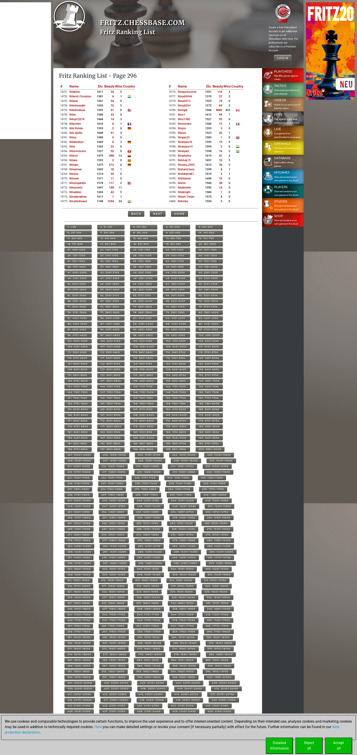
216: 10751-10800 (79, 472)
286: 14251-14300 (79, 552)
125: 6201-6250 (209, 363)
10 (220, 160)
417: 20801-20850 (116, 700)
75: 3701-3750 (208, 306)
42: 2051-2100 (109, 272)
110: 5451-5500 (209, 346)
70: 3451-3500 (208, 301)
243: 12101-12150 (148, 500)
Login (282, 58)
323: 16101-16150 (147, 591)
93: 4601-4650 (143, 329)
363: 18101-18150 (149, 637)
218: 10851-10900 (149, 472)
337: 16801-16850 (114, 609)
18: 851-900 (141, 244)
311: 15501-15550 (78, 580)
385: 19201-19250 (217, 660)
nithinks (183, 201)
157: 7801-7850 (110, 403)
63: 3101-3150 (142, 295)
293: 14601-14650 (149, 557)
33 (112, 114)
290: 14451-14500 (221, 552)
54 (112, 101)
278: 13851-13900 (149, 540)
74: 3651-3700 (175, 306)
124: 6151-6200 (176, 363)
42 (112, 192)
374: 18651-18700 (184, 648)
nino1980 (184, 119)
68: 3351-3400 (143, 301)
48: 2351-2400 (143, 278)
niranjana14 (185, 146)
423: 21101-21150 (148, 705)
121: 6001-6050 (78, 363)
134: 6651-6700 (176, 375)
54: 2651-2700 (175, 284)
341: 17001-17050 (79, 614)
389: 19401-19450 (184, 666)
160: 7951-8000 (209, 403)
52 (112, 151)
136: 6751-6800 (78, 381)
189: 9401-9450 (176, 438)
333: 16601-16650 (147, 603)
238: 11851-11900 (147, 495)
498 (111, 155)
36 (220, 164)
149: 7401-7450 (176, 392)
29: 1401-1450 (175, 255)
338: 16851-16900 (149, 609)
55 (220, 119)
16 (220, 151)
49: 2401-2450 (176, 278)
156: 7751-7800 (78, 403)
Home (179, 213)
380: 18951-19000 (221, 654)
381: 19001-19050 (79, 660)
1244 (110, 201)
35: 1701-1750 (208, 261)
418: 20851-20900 (152, 700)
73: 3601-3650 (142, 306)
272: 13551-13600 (113, 534)
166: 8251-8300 (78, 415)
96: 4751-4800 (77, 335)
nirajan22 (184, 137)
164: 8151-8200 (176, 409)
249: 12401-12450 (184, 506)
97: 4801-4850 (110, 335)
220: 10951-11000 (218, 472)
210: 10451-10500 (221, 460)
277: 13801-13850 (114, 540)
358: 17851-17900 (149, 631)
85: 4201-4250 (208, 318)
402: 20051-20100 (116, 683)
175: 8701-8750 (209, 420)
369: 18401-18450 (185, 643)
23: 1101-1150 (141, 249)
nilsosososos (77, 151)
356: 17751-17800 (79, 631)
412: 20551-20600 (115, 694)
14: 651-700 (173, 238)
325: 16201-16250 (216, 591)
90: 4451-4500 (209, 324)
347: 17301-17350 (113, 620)
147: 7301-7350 (110, 392)
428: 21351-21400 (149, 711)
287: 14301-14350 (114, 552)
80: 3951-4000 (209, 312)
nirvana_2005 (186, 164)
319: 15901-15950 (182, 586)
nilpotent (75, 123)
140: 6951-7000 (209, 381)
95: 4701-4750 (208, 329)
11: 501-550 (75, 238)
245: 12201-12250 (217, 500)
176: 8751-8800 (78, 426)
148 (111, 187)
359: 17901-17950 (184, 631)
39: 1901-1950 (175, 267)
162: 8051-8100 (110, 409)
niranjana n (185, 142)
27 (220, 96)
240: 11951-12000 (215, 495)
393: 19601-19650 (147, 671)
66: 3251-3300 (77, 301)
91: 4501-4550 (77, 329)
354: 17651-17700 (182, 626)
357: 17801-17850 (114, 631)
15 (220, 123)
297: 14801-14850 (115, 563)
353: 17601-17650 (147, 626)
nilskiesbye (76, 142)
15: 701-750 (206, 238)
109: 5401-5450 (176, 346)
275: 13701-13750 (217, 534)
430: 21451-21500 (219, 711)
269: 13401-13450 (183, 529)
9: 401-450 (173, 232)
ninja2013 (184, 101)
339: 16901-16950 (184, 609)
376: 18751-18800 (79, 654)
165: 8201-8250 (209, 409)
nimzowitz (75, 187)
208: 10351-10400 (150, 460)
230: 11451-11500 (214, 483)
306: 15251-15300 (79, 574)
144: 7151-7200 (176, 386)
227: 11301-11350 (112, 483)
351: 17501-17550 (79, 626)
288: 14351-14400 (150, 552)
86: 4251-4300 (77, 324)
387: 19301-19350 (113, 666)
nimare (73, 164)
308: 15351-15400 (149, 574)
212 (111, 164)
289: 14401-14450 (186, 552)
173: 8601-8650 (143, 420)
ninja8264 (184, 105)
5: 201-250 (206, 227)
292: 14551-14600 (113, 557)
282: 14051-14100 (114, 546)
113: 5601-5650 (143, 352)
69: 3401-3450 (175, 301)
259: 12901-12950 (184, 517)
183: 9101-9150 (143, 432)
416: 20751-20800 (80, 700)
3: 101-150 (139, 227)
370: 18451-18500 (220, 643)
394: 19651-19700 (182, 671)
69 (220, 105)
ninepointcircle (187, 91)
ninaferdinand (78, 201)
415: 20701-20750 (222, 694)
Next (157, 213)
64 (220, 114)
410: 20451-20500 (226, 688)
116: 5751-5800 (77, 358)
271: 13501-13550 (79, 534)
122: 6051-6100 (110, 363)
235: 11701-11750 (213, 489)
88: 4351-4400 (143, 324)
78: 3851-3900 (143, 312)
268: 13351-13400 (148, 529)
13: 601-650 (140, 238)
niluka (73, 160)
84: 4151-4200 (175, 318)
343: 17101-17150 (148, 614)
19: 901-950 (173, 244)
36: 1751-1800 (77, 267)
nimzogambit (77, 183)
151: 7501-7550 (77, 398)
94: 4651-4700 (176, 329)
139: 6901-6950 (176, 381)
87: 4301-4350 (110, 324)
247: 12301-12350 (113, 506)
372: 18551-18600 (113, 648)
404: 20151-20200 (188, 683)
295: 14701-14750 (219, 557)
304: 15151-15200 (182, 569)
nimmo (73, 174)
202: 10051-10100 (114, 455)
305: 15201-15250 (217, 569)
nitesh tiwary (186, 196)
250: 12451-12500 (219, 506)
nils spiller (75, 132)
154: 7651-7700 (176, 398)
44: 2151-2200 (175, 272)
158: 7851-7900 (143, 403)
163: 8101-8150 (143, 409)
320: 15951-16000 (217, 586)
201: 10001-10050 (79, 455)
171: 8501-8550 (78, 420)
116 (219, 91)
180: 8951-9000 (209, 426)
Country (129, 86)
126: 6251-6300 (78, 369)
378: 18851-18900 (150, 654)
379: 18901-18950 (185, 654)
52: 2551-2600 (109, 284)
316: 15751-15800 (79, 586)
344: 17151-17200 (182, 614)
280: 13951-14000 (219, 540)
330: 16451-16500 (218, 597)
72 (112, 105)
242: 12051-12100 (113, 500)
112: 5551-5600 (110, 352)
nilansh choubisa (80, 96)
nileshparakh (77, 105)
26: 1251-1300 (77, 255)
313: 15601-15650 (146, 580)
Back (136, 213)
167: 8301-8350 (110, 415)
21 (112, 110)
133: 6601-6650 (143, 375)
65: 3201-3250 (208, 295)
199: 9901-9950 (176, 449)
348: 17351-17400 (149, 620)
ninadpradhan (78, 196)
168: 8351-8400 (143, 415)
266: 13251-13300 (79, 529)
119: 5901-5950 (176, 358)
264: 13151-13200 (181, 523)
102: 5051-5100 (110, 341)
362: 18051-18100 (114, 637)
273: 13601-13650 (147, 534)
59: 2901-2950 (175, 289)
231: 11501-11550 (78, 489)
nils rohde (76, 128)
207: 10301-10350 (114, 460)
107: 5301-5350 (110, 346)
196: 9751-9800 (78, 449)
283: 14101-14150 (149, 546)
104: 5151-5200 (176, 341)
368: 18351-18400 (149, 643)
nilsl (72, 146)
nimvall (74, 178)
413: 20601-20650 (151, 694)
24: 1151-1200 (175, 249)
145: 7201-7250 (209, 386)
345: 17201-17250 (217, 614)
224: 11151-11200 (178, 477)
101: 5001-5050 (78, 341)
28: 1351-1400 (142, 255)
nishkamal (184, 178)
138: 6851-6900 (143, 381)
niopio (182, 128)
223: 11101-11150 (145, 477)
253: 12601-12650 (147, 512)
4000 (219, 110)
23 (112, 146)
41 (112, 132)
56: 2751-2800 (77, 289)
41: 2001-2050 (77, 272)
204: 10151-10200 (184, 455)
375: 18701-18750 (219, 648)
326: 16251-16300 (79, 597)
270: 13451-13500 (218, 529)
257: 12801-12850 (114, 517)
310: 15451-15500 (219, 574)
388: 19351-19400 (149, 666)
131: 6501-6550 (77, 375)
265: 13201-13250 (216, 523)
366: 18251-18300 (79, 643)
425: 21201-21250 (217, 705)
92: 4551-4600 (110, 329)
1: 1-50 (72, 227)
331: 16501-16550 (79, 603)
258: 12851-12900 (149, 517)
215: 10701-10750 (217, 466)
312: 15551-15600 (112, 580)
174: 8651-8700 (176, 420)
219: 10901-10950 (184, 472)
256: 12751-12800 (79, 517)
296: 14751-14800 (79, 563)
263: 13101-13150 (147, 523)
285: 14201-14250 (219, 546)
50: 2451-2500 (208, 278)
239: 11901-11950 (181, 495)
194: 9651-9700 (176, 443)
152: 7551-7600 (110, 398)
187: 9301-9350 (110, 438)
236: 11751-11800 (79, 495)
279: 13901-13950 (184, 540)
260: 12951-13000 (218, 517)
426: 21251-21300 (79, 711)
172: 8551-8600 (110, 420)
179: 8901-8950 (176, 426)
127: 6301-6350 (110, 369)
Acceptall (338, 745)
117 (111, 183)
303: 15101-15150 (148, 569)
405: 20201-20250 (224, 683)
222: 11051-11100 (112, 477)
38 (220, 183)
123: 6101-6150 (142, 363)
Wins (118, 86)
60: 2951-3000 (208, 289)
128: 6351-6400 (143, 369)
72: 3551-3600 (109, 306)
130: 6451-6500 (209, 369)
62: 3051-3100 (109, 295)
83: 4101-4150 (142, 318)
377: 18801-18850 (115, 654)
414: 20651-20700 (186, 694)
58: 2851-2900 (143, 289)
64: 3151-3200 (175, 295)
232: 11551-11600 (112, 489)
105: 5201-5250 (209, 341)
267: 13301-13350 (113, 529)
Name (74, 86)
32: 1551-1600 (109, 261)
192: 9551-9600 (110, 443)
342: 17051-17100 (113, 614)
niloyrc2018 (76, 119)
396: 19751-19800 (79, 677)
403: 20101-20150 (152, 683)
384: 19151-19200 (182, 660)
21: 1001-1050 (77, 249)
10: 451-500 (206, 232)
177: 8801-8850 (110, 426)
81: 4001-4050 (77, 318)
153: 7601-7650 (143, 398)
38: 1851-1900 (142, 267)
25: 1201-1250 (208, 249)
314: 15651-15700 (181, 580)
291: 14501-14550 (79, 557)
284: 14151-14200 (184, 546)
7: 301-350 (107, 232)
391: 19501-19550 (79, 671)
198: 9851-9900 (143, 449)
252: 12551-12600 (113, 512)
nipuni (182, 132)
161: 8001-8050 (78, 409)
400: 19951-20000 (219, 677)
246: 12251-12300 (79, 506)
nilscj (72, 137)
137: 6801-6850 (110, 381)
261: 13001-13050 (79, 523)
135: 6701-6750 (209, 375)
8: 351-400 (140, 232)
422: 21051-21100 (113, 705)
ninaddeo (75, 192)
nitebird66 (184, 187)
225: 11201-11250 (212, 477)
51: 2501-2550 (77, 284)
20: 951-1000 (207, 244)
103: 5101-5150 (143, 341)
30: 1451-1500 (208, 255)
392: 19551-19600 (113, 671)
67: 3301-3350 (109, 301)
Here (98, 727)
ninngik (182, 110)
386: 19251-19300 (79, 666)
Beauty (109, 86)
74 (220, 101)
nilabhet (74, 91)
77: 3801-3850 (110, 312)
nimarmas (75, 169)
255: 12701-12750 (217, 512)
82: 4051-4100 (110, 318)
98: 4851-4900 (143, 335)
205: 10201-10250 (219, 455)
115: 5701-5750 (208, 352)
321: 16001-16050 (79, 591)
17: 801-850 (108, 244)
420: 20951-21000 (224, 700)
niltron (73, 155)
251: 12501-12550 (79, 512)
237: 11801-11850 (113, 495)
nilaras (73, 101)
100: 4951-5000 (209, 335)
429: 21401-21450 (184, 711)
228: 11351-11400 (146, 483)
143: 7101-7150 (143, 386)
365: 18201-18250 (218, 637)
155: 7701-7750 (209, 398)
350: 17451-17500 (218, 620)
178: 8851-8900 (143, 426)
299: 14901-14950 (185, 563)
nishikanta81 (186, 174)
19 (220, 142)
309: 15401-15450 (184, 574)
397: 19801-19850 (114, 677)
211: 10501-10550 (79, 466)
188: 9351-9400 (143, 438)
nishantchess (186, 169)
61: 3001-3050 (77, 295)
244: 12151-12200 (182, 500)
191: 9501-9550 (77, 443)
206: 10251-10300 (79, 460)
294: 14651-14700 (184, 557)
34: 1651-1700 (175, 261)
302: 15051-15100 (113, 569)
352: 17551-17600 (113, 626)
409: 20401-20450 (189, 688)
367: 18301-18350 (114, 643)
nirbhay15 (184, 160)
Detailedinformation (279, 745)
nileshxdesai (77, 110)
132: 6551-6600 (110, 375)
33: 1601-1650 (142, 261)
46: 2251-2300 (77, 278)
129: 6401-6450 (176, 369)
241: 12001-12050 (79, 500)
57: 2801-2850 (110, 289)
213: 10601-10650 (147, 466)
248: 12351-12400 (149, 506)
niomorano (184, 123)
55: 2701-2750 (208, 284)
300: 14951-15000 (221, 563)
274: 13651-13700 (182, 534)
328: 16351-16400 (148, 597)
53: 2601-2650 (142, 284)
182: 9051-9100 (110, 432)
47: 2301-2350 (110, 278)
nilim (72, 114)
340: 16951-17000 (219, 609)
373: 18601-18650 (149, 648)
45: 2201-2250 (208, 272)
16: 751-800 (75, 244)
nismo (182, 183)
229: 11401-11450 (180, 483)
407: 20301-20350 (116, 688)
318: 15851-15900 (148, 586)
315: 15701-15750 (215, 580)
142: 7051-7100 (110, 386)
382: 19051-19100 (113, 660)
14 (112, 119)
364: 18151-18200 (183, 637)
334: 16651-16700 (182, 603)
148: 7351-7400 (143, 392)
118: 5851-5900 (143, 358)
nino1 (181, 114)
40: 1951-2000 (208, 267)
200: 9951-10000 (210, 449)
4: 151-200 (173, 227)
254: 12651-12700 (182, 512)
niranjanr (183, 151)
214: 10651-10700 (182, 466)
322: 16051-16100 (113, 591)
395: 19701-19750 (217, 671)
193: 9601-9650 (143, 443)
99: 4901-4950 (175, 335)
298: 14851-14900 (150, 563)
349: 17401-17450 (183, 620)
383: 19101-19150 (148, 660)
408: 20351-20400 (153, 688)
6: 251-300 (75, 232)
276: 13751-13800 (79, 540)
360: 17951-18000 (219, 631)
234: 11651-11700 (179, 489)
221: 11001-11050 (78, 477)
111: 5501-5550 (77, 352)
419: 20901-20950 (188, 700)
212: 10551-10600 (113, 466)
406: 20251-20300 (80, 688)
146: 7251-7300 (78, 392)
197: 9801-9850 (110, 449)
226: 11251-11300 (78, 483)
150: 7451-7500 (209, 392)
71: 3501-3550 (77, 306)
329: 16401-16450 (183, 597)
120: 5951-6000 (209, 358)
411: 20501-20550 (79, 694)
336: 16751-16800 (79, 609)
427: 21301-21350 (113, 711)
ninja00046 (185, 96)
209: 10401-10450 (186, 460)
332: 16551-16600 (113, 603)
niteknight (184, 192)
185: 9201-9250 (209, 432)
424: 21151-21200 (182, 705)
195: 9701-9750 (209, 443)
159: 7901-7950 (176, 403)
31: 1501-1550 (76, 261)
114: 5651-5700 (176, 352)
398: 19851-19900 (149, 677)
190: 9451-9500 (209, 438)
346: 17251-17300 (79, 620)
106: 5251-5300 (78, 346)
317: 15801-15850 (113, 586)
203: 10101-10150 (149, 455)
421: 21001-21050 (79, 705)
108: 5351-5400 (143, 346)
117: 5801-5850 (110, 358)
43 (220, 132)
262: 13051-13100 (113, 523)
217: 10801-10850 (114, 472)
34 (112, 91)
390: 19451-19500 (219, 666)
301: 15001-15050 (79, 569)
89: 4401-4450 (176, 324)
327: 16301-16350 (113, 597)
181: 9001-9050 (78, 432)
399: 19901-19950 (184, 677)
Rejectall (309, 745)
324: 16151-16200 (181, 591)
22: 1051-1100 (109, 249)
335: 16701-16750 (217, 603)
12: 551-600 (108, 238)
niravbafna (184, 155)
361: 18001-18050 (79, 637)
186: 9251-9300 (78, 438)
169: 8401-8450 (176, 415)
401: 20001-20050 (80, 683)
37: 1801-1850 (109, 267)
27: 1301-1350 (109, 255)
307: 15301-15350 (113, 574)
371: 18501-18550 (79, 648)
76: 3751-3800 (77, 312)
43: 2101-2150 (142, 272)
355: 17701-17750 (217, 626)
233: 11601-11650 (145, 489)
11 (112, 178)
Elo (100, 86)
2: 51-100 (106, 227)
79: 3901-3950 (175, 312)
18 (112, 169)
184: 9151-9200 (176, 432)
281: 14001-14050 (79, 546)
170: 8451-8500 (209, 415)
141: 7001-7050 (78, 386)
